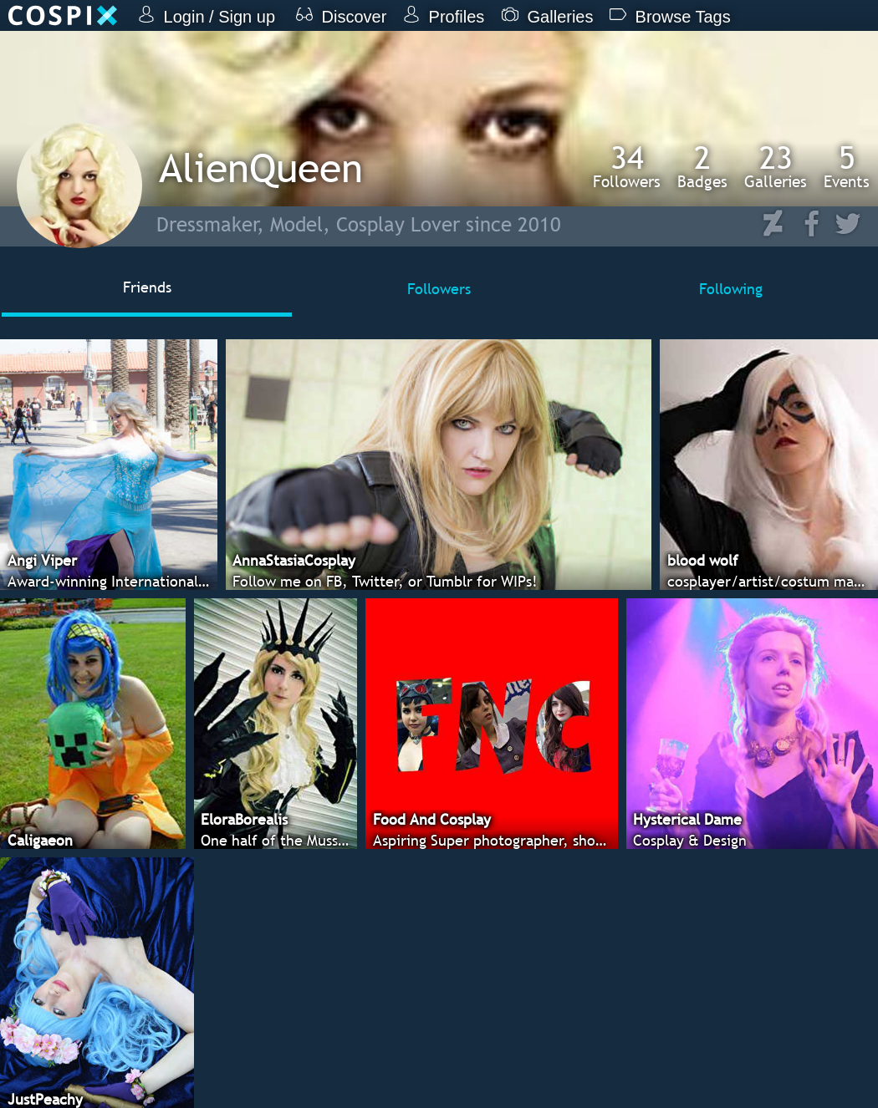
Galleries (775, 166)
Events (847, 166)
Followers (627, 166)
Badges (702, 166)
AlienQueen (261, 167)
